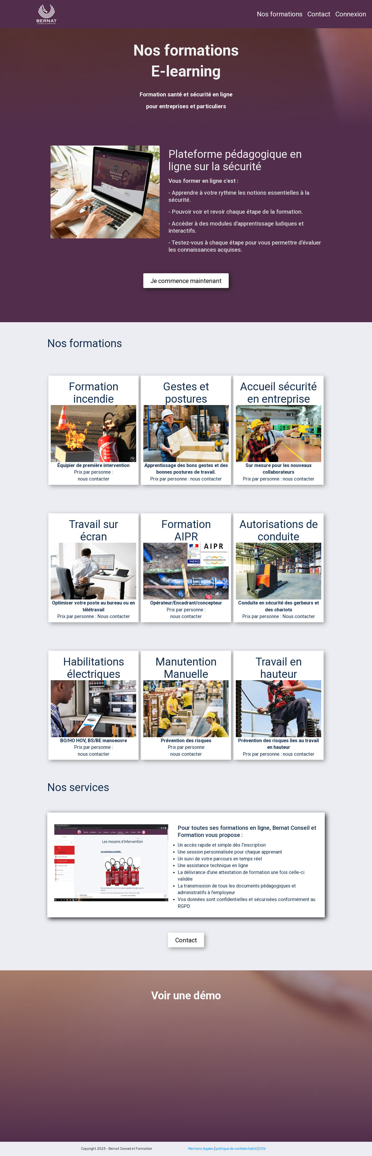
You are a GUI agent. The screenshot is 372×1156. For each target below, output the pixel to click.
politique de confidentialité (236, 1149)
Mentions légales (201, 1149)
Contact (318, 14)
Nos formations (279, 14)
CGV (262, 1149)
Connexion (350, 14)
